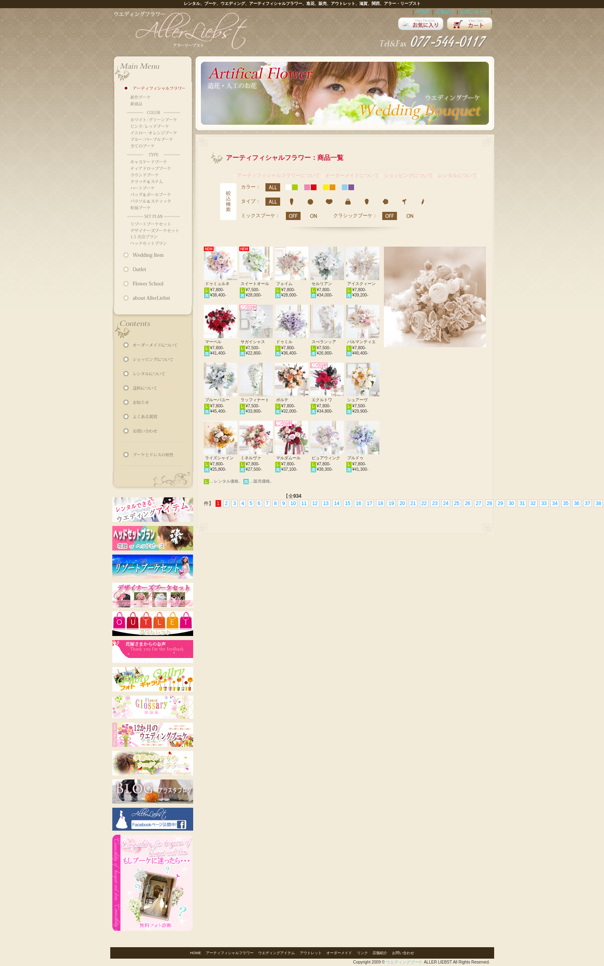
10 (293, 503)
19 (391, 503)
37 (587, 503)
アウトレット (311, 953)
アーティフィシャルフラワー (230, 953)
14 (336, 503)
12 (315, 503)
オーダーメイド (339, 953)
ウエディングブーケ (404, 962)
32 (533, 503)
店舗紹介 (445, 12)
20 (402, 503)
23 (434, 503)
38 (598, 503)
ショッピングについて (408, 175)
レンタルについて (457, 175)
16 (358, 503)
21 (413, 503)
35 (565, 503)
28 (489, 503)
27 (478, 503)
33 (543, 503)
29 (500, 503)
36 (576, 503)
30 (511, 503)
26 (467, 503)
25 (456, 503)
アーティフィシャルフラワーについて (278, 175)
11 (304, 503)
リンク (362, 953)
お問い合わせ (474, 12)
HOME (423, 12)
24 (445, 503)
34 (554, 503)
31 (522, 503)
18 (380, 503)
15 (347, 503)
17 (369, 503)
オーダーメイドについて (352, 175)
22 (424, 503)
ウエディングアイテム (276, 953)
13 (325, 503)
